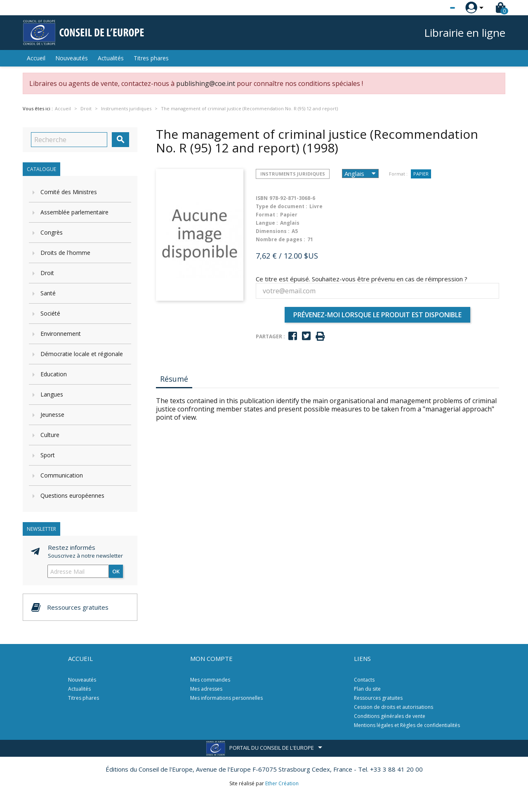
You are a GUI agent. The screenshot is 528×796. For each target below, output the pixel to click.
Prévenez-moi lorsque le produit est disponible (377, 314)
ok (116, 571)
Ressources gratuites (378, 697)
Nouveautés (71, 58)
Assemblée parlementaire (74, 212)
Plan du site (367, 688)
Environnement (60, 333)
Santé (48, 293)
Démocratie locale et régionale (81, 354)
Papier (421, 174)
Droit (47, 273)
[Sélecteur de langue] (435, 8)
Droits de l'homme (65, 253)
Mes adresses (206, 688)
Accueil (36, 58)
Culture (49, 435)
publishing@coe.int (205, 83)
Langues (51, 394)
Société (50, 313)
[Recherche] (69, 139)
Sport (47, 455)
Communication (61, 475)
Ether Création (282, 783)
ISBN (262, 198)
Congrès (51, 232)
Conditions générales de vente (389, 716)
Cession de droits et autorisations (393, 706)
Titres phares (151, 58)
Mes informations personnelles (226, 697)
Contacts (364, 679)
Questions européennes (72, 495)
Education (53, 374)
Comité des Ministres (68, 192)
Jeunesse (52, 414)
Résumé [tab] (174, 379)
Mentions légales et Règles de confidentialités (407, 725)
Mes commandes (210, 679)
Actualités (111, 58)
